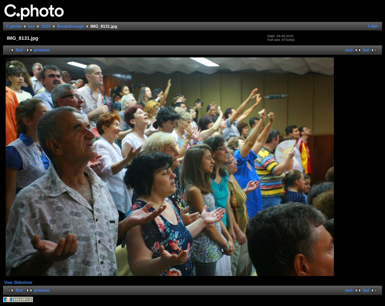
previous (42, 50)
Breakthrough (70, 26)
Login (373, 26)
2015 (45, 26)
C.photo (14, 26)
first (19, 50)
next (349, 50)
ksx (31, 26)
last (366, 50)
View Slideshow (18, 282)
